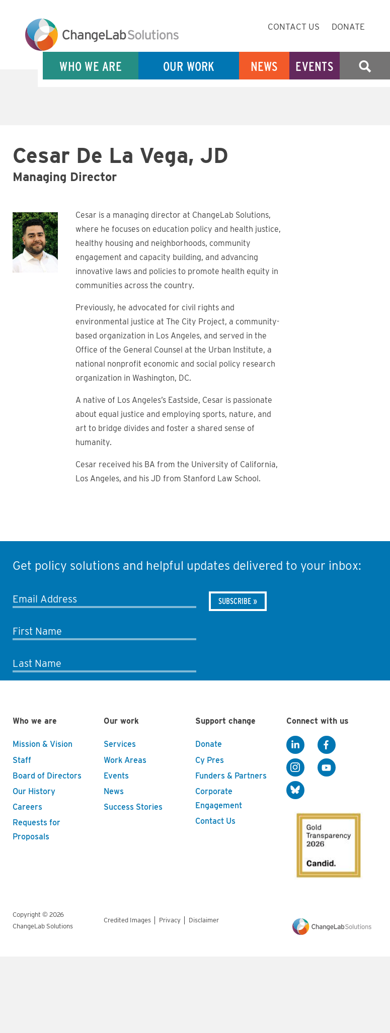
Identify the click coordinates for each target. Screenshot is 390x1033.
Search (364, 66)
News (264, 66)
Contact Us (294, 27)
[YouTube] (327, 767)
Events (314, 66)
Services (120, 744)
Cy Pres (209, 760)
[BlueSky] (295, 790)
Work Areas (125, 760)
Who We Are (90, 66)
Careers (27, 807)
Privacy (170, 920)
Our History (34, 791)
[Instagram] (295, 767)
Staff (22, 760)
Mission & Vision (42, 744)
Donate (348, 27)
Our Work (189, 66)
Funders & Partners (231, 776)
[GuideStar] (326, 842)
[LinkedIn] (295, 745)
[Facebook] (327, 745)
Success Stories (133, 807)
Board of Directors (47, 776)
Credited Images (127, 920)
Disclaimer (204, 920)
